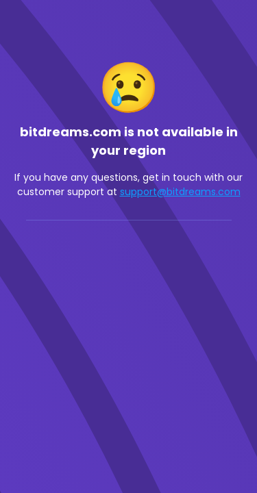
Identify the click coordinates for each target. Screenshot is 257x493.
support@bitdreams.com (180, 192)
